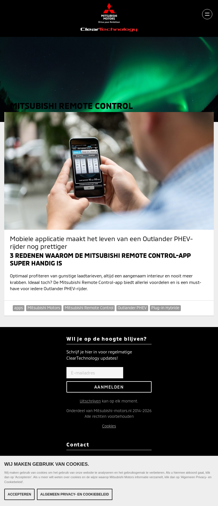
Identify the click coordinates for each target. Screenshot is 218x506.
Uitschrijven (90, 401)
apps (18, 307)
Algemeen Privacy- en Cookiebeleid (74, 495)
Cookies (109, 425)
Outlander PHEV (132, 307)
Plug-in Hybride (165, 307)
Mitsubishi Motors (44, 307)
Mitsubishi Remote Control (89, 307)
